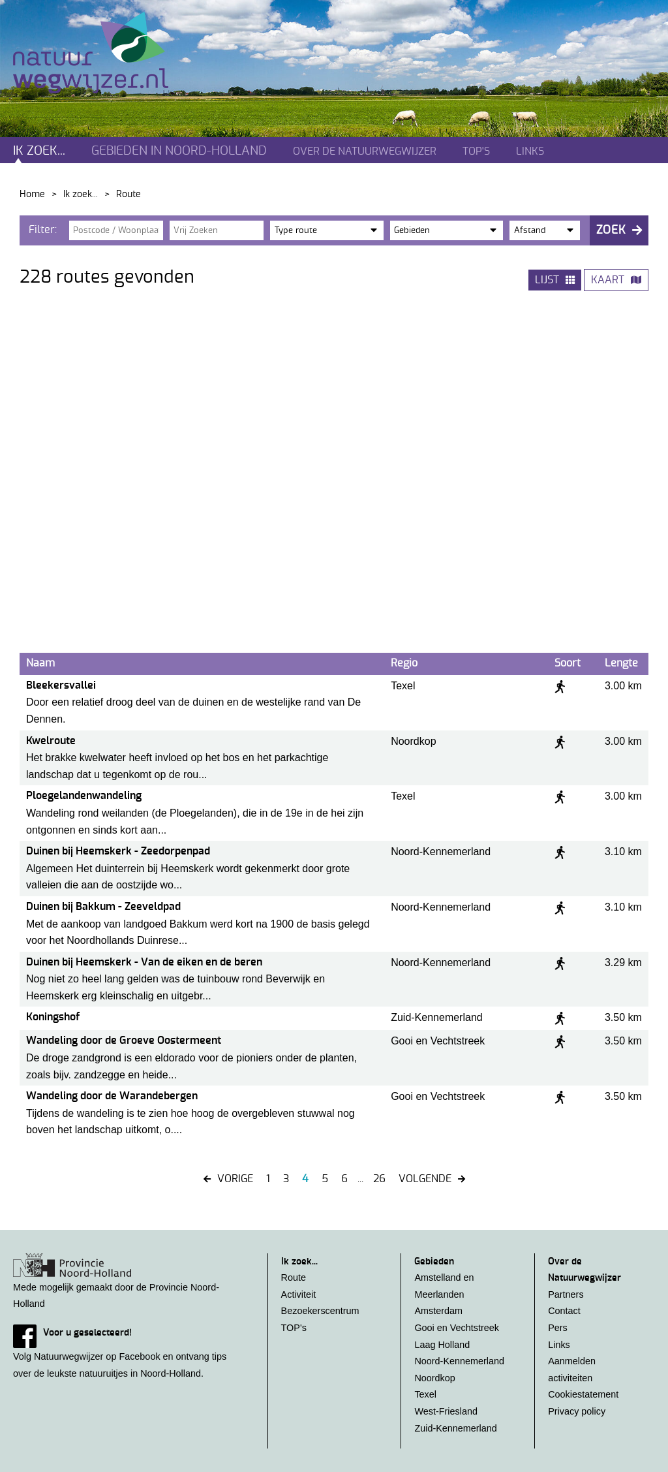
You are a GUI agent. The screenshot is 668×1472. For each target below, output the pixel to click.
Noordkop (434, 1378)
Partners (565, 1294)
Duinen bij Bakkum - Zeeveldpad (103, 906)
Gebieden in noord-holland (179, 151)
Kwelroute (51, 741)
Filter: (43, 230)
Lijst (547, 280)
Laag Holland (442, 1344)
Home (32, 194)
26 (379, 1179)
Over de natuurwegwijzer (364, 151)
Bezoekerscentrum (320, 1311)
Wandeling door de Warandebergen (112, 1096)
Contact (564, 1311)
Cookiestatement (583, 1394)
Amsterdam (438, 1311)
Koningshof (53, 1017)
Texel (425, 1394)
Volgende (425, 1179)
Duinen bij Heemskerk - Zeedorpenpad (118, 851)
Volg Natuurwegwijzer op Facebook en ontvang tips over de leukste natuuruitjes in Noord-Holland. (127, 1351)
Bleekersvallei (61, 685)
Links (530, 151)
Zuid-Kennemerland (455, 1428)
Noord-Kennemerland (459, 1361)
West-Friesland (446, 1411)
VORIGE (235, 1179)
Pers (558, 1328)
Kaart (607, 280)
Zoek (611, 230)
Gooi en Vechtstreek (456, 1328)
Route (293, 1277)
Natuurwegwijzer (102, 53)
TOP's (476, 151)
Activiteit (298, 1294)
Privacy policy (576, 1411)
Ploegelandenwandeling (84, 796)
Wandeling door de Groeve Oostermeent (123, 1040)
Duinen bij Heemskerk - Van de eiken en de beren (144, 962)
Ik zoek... (39, 151)
